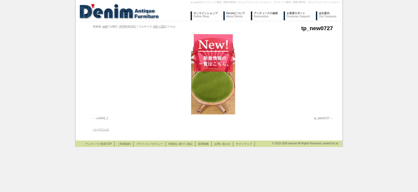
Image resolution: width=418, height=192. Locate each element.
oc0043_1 (102, 118)
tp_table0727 (321, 118)
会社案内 (327, 15)
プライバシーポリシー (149, 143)
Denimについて (235, 15)
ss (337, 143)
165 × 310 (159, 26)
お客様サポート (298, 15)
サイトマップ (244, 143)
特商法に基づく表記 (180, 143)
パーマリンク (101, 129)
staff (105, 26)
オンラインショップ (206, 15)
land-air (292, 143)
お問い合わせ (222, 143)
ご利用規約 (124, 143)
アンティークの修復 (266, 15)
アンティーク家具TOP (98, 143)
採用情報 (203, 143)
